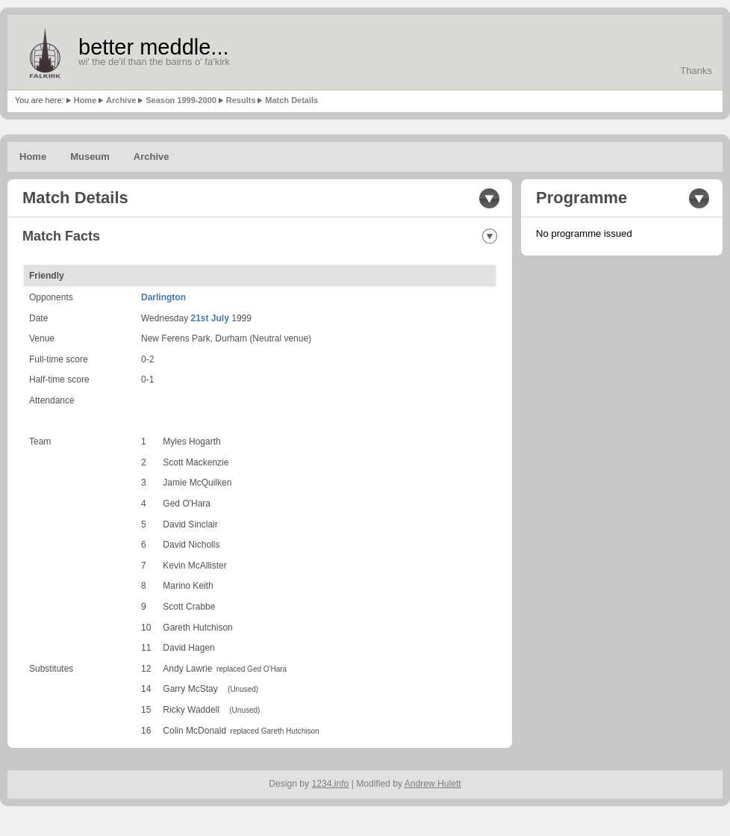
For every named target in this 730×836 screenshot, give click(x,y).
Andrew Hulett (433, 783)
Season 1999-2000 (181, 100)
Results (241, 100)
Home (85, 100)
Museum (90, 156)
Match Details (291, 100)
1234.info (330, 783)
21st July (210, 318)
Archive (121, 100)
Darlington (163, 297)
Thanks (696, 70)
